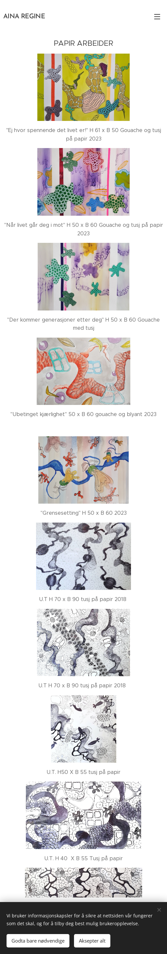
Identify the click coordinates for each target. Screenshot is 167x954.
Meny (157, 16)
